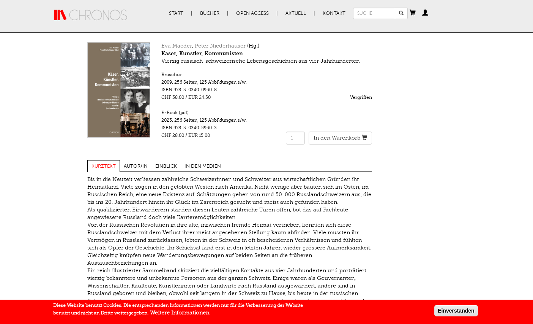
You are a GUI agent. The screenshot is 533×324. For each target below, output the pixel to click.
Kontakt (334, 13)
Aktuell (295, 13)
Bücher (209, 13)
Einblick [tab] (166, 166)
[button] (413, 13)
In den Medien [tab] (202, 166)
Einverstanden (456, 311)
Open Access (252, 13)
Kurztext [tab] (103, 166)
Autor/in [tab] (136, 166)
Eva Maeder (176, 46)
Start (176, 13)
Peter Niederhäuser (220, 46)
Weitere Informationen (179, 313)
